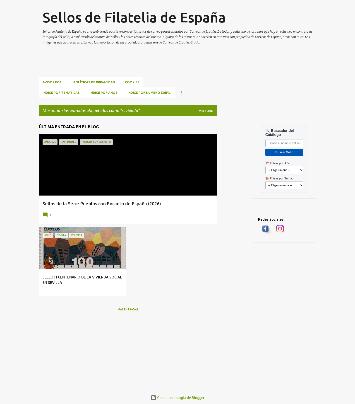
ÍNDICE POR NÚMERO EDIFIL (148, 92)
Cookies (132, 82)
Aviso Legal (53, 82)
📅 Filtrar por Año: (278, 163)
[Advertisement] (121, 66)
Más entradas (128, 309)
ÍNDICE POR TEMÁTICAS (61, 92)
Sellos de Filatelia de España (134, 17)
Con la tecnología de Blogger (177, 398)
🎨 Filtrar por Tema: (279, 178)
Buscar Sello (284, 152)
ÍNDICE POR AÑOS (104, 92)
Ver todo (206, 110)
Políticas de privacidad (94, 82)
